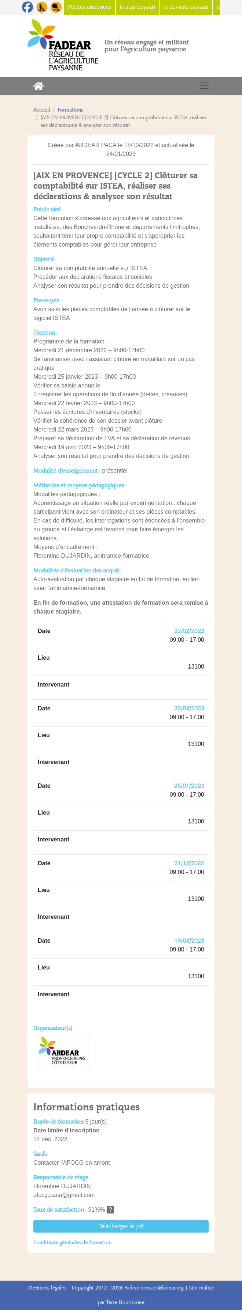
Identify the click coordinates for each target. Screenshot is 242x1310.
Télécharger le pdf (121, 1226)
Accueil (41, 110)
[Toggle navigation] (204, 86)
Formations (70, 110)
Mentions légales (47, 1288)
